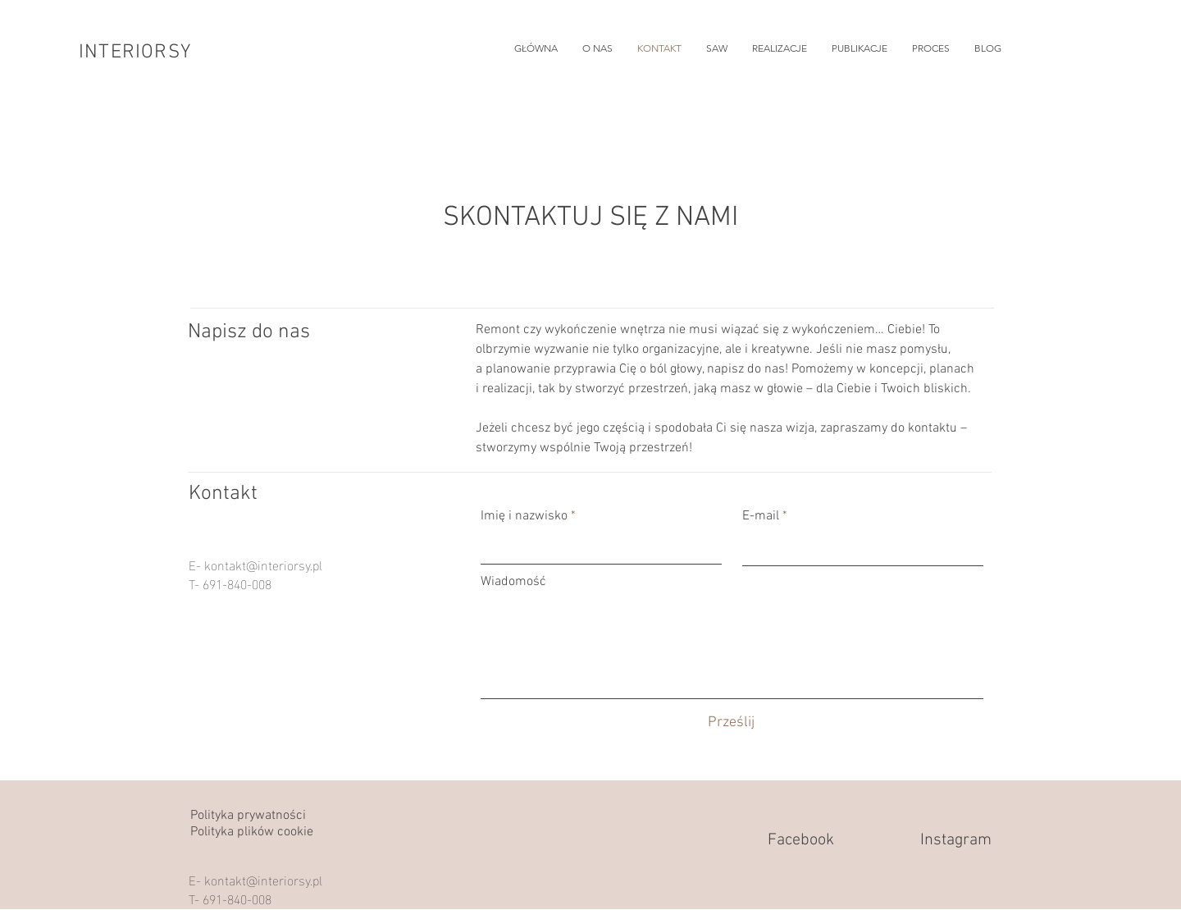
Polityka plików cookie (251, 832)
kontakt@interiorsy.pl (263, 564)
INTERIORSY (135, 52)
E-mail (760, 516)
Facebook (801, 840)
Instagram (956, 840)
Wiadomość (513, 581)
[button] (779, 48)
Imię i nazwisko (524, 516)
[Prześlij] (731, 722)
